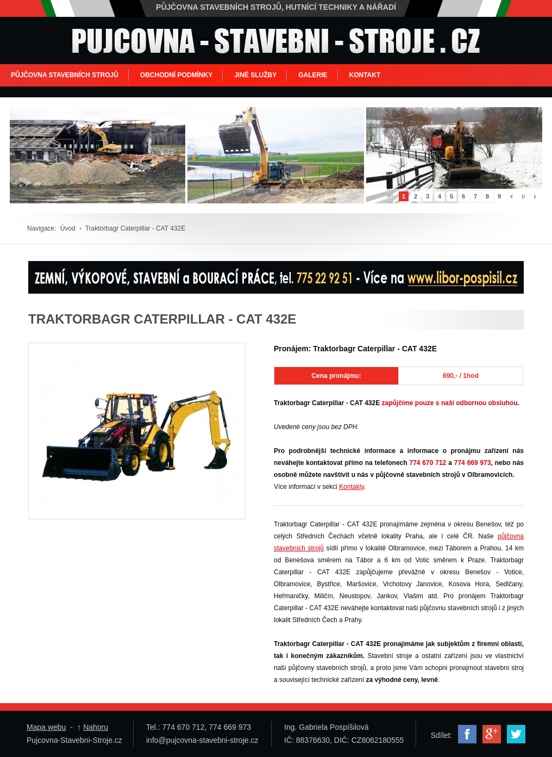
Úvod (68, 228)
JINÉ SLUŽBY (255, 75)
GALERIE (312, 75)
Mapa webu (46, 727)
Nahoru (95, 727)
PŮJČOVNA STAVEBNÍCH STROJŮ (64, 75)
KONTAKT (365, 75)
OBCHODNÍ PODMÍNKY (176, 75)
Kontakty (351, 487)
